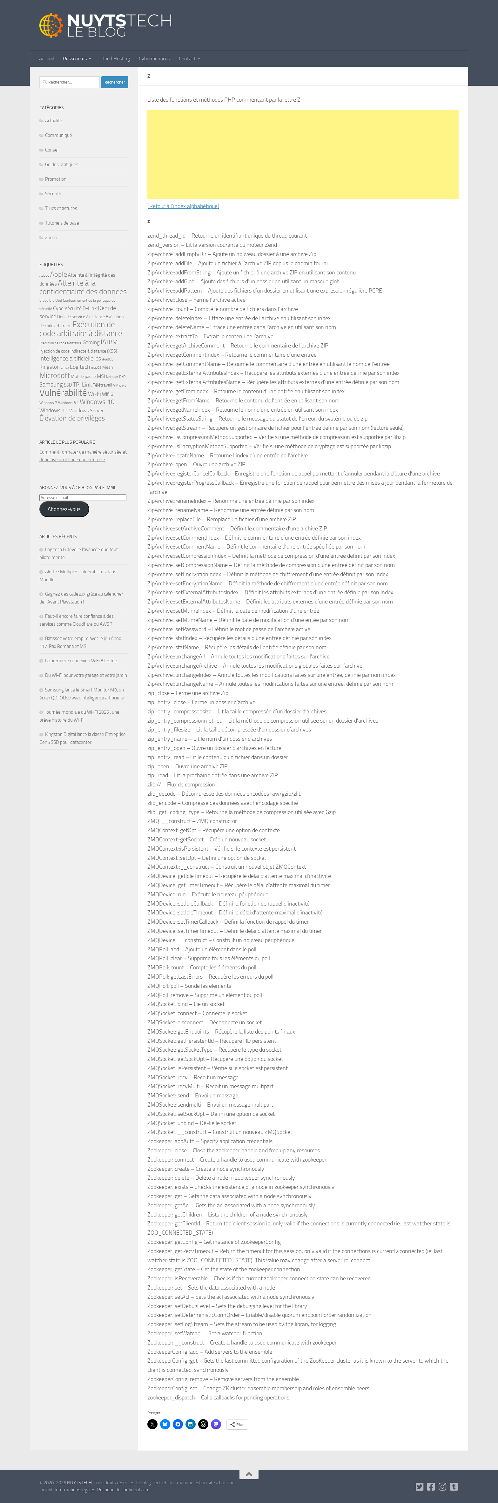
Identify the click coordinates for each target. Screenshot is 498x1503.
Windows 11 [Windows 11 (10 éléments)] (53, 410)
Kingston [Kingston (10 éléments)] (49, 367)
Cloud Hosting (115, 59)
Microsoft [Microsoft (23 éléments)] (54, 375)
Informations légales (75, 1490)
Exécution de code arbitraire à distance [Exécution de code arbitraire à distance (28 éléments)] (80, 329)
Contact (187, 59)
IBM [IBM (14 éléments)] (112, 342)
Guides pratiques (61, 164)
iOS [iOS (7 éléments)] (98, 359)
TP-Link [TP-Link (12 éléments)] (82, 384)
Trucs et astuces (61, 208)
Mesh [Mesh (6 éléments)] (107, 367)
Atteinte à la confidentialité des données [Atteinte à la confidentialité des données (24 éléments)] (83, 287)
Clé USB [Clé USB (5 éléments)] (55, 300)
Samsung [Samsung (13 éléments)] (51, 384)
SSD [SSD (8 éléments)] (68, 385)
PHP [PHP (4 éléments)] (122, 377)
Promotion (55, 179)
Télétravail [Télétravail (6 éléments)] (102, 385)
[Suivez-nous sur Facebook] (431, 1486)
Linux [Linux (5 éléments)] (65, 367)
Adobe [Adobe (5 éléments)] (44, 275)
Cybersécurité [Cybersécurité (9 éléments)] (67, 308)
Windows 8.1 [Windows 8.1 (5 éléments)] (68, 403)
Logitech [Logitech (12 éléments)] (80, 366)
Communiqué (58, 135)
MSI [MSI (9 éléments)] (101, 376)
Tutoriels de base (62, 223)
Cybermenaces (154, 59)
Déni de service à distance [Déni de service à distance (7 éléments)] (81, 317)
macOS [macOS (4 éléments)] (96, 368)
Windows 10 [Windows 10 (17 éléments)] (97, 402)
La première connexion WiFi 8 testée (81, 661)
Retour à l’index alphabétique (183, 206)
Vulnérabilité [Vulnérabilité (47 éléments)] (63, 392)
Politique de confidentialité (123, 1490)
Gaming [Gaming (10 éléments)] (91, 342)
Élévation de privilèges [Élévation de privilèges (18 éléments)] (72, 418)
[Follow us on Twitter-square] (419, 1486)
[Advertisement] (303, 154)
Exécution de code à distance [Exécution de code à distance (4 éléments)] (60, 343)
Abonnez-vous (64, 509)
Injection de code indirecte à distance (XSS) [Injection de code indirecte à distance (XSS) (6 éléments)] (78, 351)
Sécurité (53, 194)
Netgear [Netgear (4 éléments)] (112, 377)
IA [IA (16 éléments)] (103, 342)
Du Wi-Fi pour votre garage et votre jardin (86, 675)
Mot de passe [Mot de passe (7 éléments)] (83, 376)
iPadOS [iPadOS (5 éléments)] (107, 359)
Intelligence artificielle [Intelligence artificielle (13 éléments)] (66, 358)
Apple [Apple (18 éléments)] (58, 274)
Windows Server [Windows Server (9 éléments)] (86, 411)
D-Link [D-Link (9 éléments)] (90, 308)
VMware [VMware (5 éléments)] (119, 385)
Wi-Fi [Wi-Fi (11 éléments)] (94, 393)
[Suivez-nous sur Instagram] (442, 1486)
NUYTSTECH (79, 1483)
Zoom (51, 237)
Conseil (52, 150)
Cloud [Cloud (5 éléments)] (43, 300)
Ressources (75, 59)
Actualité (53, 121)
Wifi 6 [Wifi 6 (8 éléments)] (107, 394)
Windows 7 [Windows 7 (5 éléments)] (48, 403)
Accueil (46, 59)
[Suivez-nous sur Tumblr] (454, 1486)
